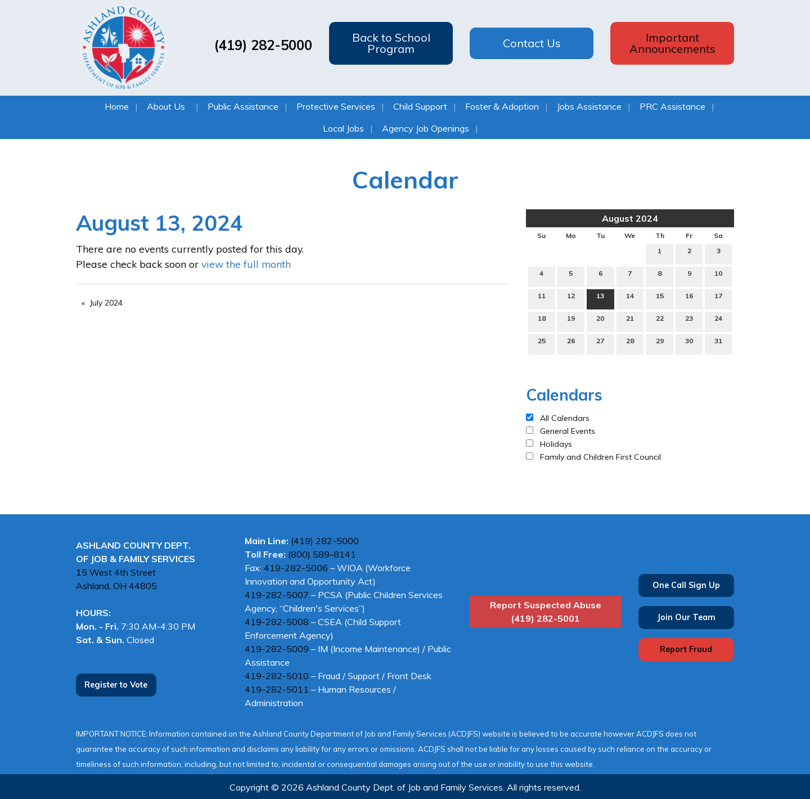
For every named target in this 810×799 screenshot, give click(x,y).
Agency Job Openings (425, 128)
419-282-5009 (277, 648)
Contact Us (532, 43)
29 (660, 343)
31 (718, 343)
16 (689, 298)
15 (660, 298)
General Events (567, 431)
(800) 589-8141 (323, 554)
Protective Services (335, 106)
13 (600, 298)
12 (571, 298)
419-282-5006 (296, 567)
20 (600, 320)
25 (542, 343)
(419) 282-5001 (545, 618)
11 (542, 298)
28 (630, 343)
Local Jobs (343, 128)
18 (542, 320)
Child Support (420, 106)
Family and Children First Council (600, 457)
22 (660, 320)
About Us (166, 106)
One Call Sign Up (686, 585)
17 (718, 298)
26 (571, 343)
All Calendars (565, 418)
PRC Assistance (672, 106)
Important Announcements (672, 43)
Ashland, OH (102, 585)
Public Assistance (243, 106)
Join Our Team (686, 617)
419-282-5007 (277, 594)
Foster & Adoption (502, 106)
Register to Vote (115, 685)
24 (718, 320)
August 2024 (630, 218)
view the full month (246, 264)
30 (689, 343)
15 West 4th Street (116, 572)
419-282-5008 (277, 621)
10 (718, 275)
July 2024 (106, 303)
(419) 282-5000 (261, 45)
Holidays (556, 444)
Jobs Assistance (589, 106)
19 (571, 320)
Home (117, 106)
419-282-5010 (277, 675)
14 (630, 298)
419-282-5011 (277, 689)
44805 (143, 585)
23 (689, 320)
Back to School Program (391, 43)
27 (600, 343)
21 (630, 320)
